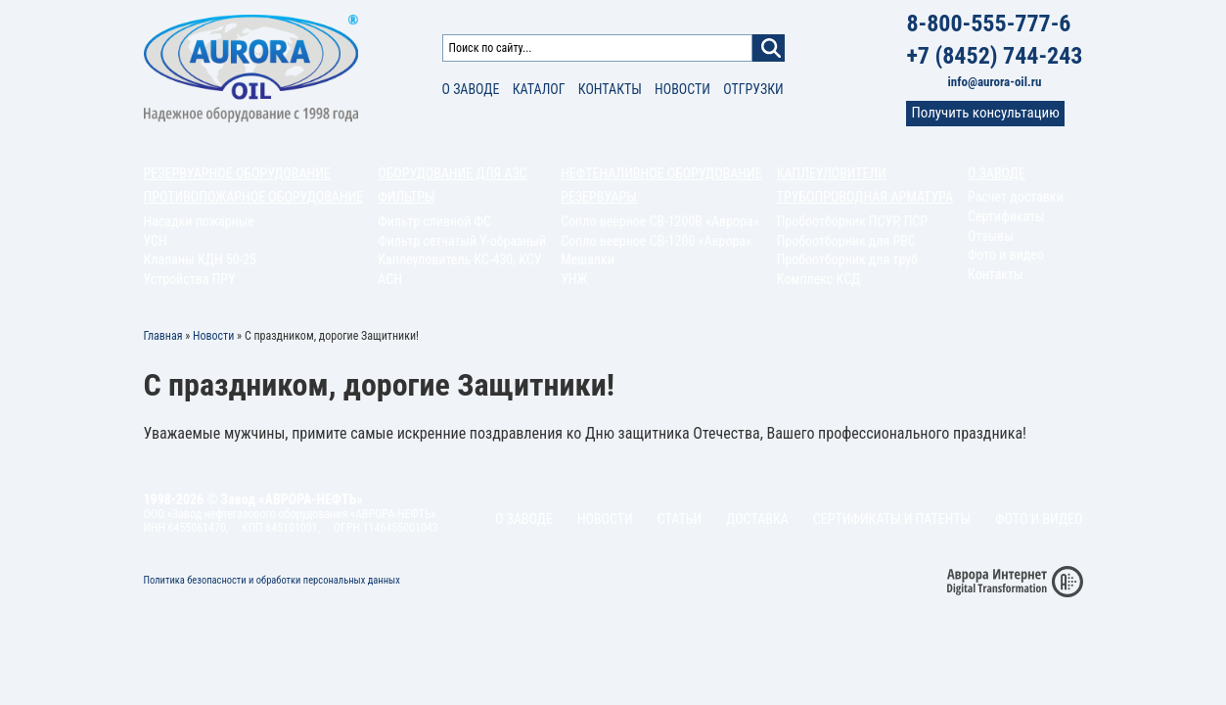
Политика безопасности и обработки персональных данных (272, 580)
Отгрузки (753, 89)
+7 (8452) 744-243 (994, 56)
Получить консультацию (985, 112)
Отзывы (991, 236)
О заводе (471, 89)
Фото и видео (1006, 254)
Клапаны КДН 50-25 (200, 259)
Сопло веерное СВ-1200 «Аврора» (656, 241)
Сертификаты (1006, 216)
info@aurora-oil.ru (995, 81)
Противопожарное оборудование (254, 197)
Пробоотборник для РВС (846, 241)
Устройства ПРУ (190, 279)
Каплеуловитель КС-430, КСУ (459, 259)
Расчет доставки (1016, 197)
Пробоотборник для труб (847, 259)
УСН (155, 241)
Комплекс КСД (819, 279)
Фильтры (406, 197)
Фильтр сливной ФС (434, 221)
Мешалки (587, 259)
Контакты (610, 89)
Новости (682, 89)
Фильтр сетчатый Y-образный (462, 241)
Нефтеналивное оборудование (661, 173)
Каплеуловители (831, 173)
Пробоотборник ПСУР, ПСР (852, 221)
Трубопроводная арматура (865, 197)
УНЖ (574, 279)
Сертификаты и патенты (892, 519)
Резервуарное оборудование (237, 173)
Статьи (680, 519)
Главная (163, 336)
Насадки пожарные (199, 221)
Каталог (539, 89)
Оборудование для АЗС (452, 173)
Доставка (757, 519)
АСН (390, 279)
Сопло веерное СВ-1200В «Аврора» (659, 221)
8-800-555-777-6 (988, 23)
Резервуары (599, 197)
